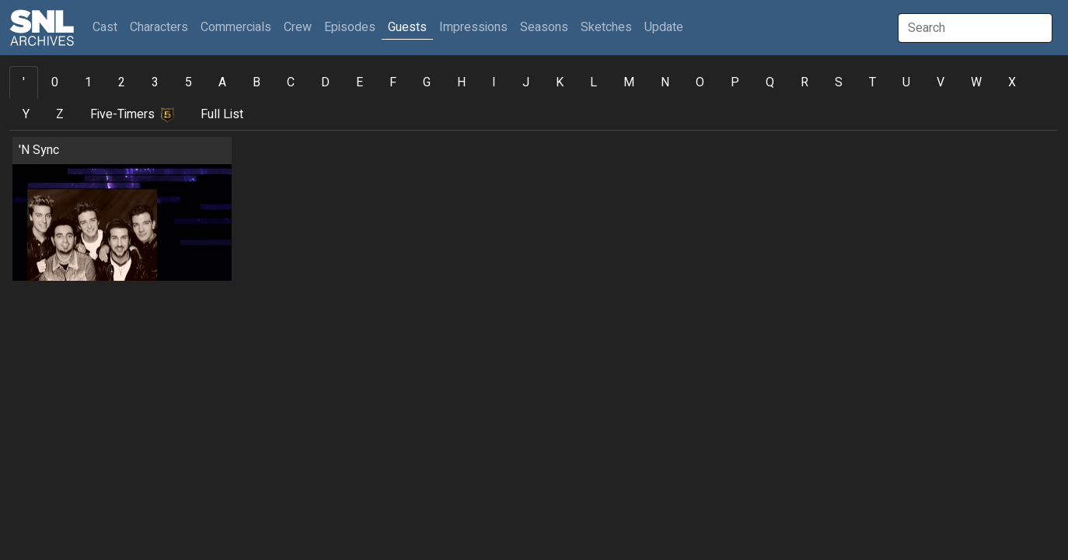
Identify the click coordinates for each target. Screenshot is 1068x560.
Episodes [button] (349, 27)
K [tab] (560, 82)
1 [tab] (88, 82)
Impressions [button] (473, 27)
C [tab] (291, 82)
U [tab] (906, 82)
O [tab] (700, 82)
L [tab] (593, 82)
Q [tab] (770, 82)
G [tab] (427, 82)
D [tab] (325, 82)
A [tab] (222, 82)
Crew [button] (298, 27)
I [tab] (494, 82)
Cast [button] (108, 27)
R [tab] (804, 82)
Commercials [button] (236, 27)
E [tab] (359, 82)
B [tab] (256, 82)
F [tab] (392, 82)
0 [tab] (54, 82)
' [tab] (24, 82)
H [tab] (461, 82)
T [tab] (872, 82)
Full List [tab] (222, 114)
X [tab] (1012, 82)
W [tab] (976, 82)
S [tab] (839, 82)
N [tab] (665, 82)
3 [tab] (155, 82)
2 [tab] (121, 82)
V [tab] (940, 82)
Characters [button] (159, 27)
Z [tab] (60, 114)
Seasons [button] (544, 27)
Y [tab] (26, 114)
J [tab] (525, 82)
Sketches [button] (606, 27)
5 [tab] (188, 82)
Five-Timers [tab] (132, 114)
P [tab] (735, 82)
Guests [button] (407, 27)
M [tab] (628, 82)
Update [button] (663, 27)
